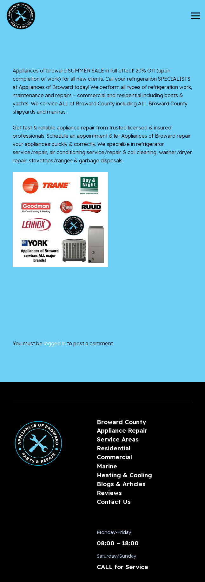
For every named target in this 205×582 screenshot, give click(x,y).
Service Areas (118, 439)
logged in (55, 343)
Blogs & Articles (121, 484)
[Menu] (195, 16)
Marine (107, 466)
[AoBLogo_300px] (21, 16)
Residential (113, 448)
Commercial (114, 457)
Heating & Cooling (124, 475)
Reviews (109, 493)
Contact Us (114, 501)
